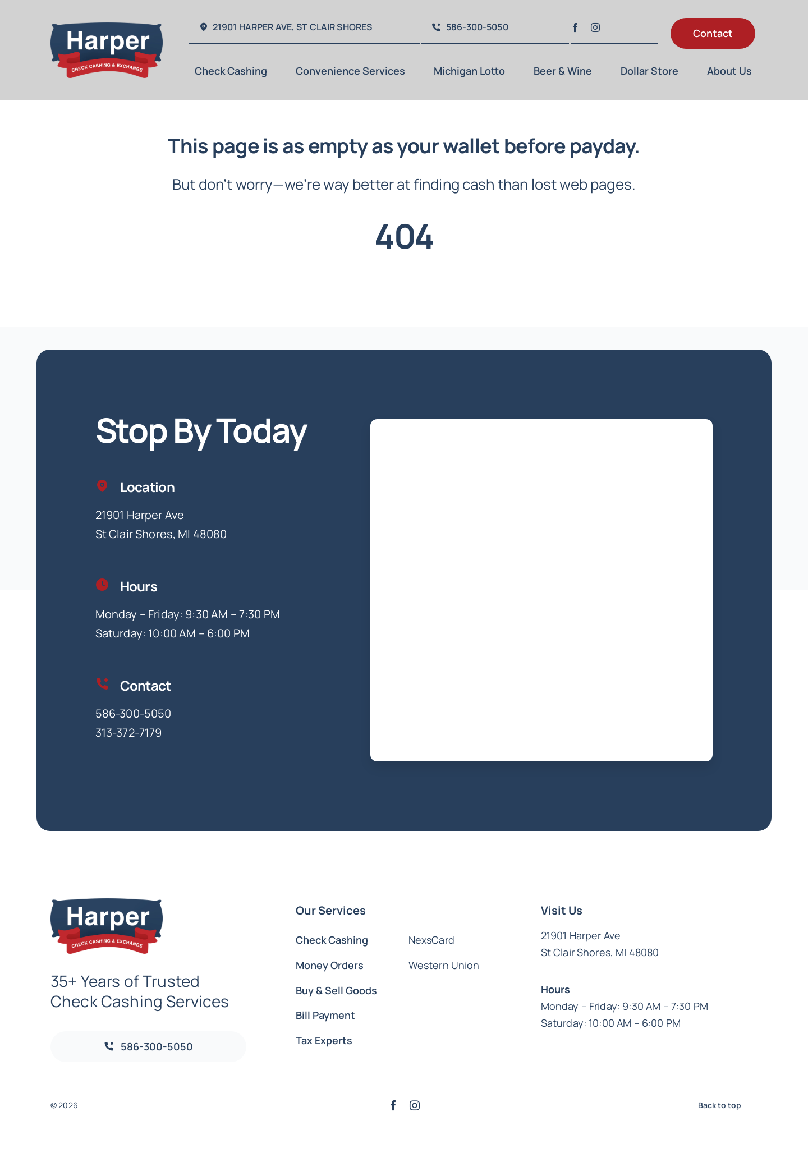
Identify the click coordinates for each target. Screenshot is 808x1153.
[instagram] (595, 27)
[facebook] (575, 27)
